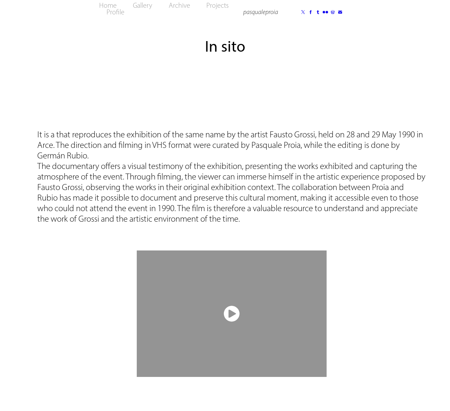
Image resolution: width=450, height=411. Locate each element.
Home (108, 5)
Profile (115, 12)
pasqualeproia (260, 12)
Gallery (142, 5)
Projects (217, 5)
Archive (179, 5)
